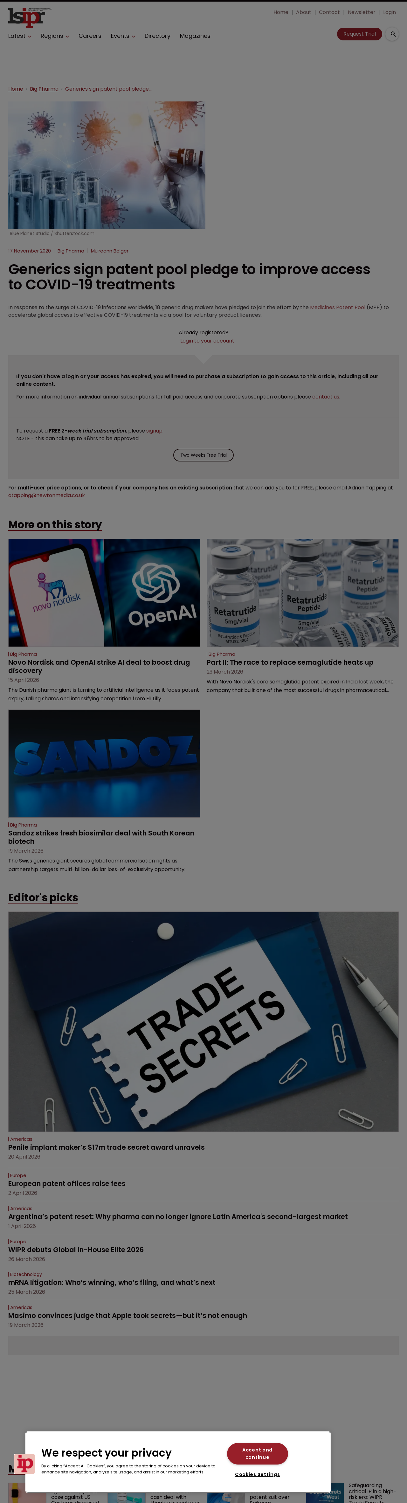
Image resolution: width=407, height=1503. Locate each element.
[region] (178, 1462)
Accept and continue (257, 1453)
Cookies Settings (257, 1474)
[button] (24, 1464)
